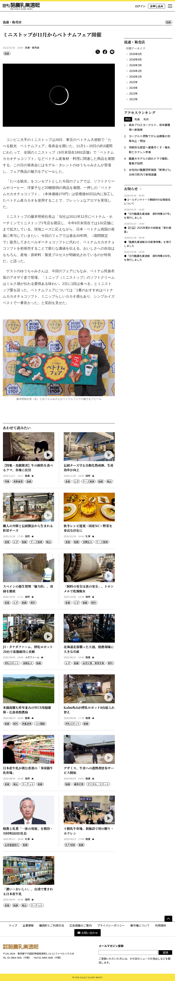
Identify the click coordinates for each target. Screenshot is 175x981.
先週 (137, 119)
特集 (7, 481)
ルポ (76, 481)
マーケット (28, 784)
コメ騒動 (40, 723)
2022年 (133, 99)
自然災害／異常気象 (93, 663)
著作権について (140, 925)
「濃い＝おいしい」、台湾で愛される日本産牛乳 (28, 891)
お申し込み (156, 6)
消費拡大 (87, 542)
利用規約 (160, 925)
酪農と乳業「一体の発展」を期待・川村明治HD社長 (28, 831)
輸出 (109, 481)
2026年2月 (135, 71)
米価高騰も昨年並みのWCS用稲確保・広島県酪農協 (27, 710)
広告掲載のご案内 (81, 925)
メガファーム (34, 657)
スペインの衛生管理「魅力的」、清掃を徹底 (28, 588)
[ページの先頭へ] (168, 919)
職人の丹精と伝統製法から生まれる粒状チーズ (28, 528)
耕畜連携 (26, 723)
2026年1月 (135, 76)
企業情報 (28, 925)
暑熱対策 (79, 784)
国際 (90, 475)
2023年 (133, 93)
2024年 (133, 88)
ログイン (140, 6)
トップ (13, 925)
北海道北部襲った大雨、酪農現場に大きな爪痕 (89, 649)
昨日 (128, 119)
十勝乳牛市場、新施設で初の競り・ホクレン (89, 831)
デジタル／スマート (98, 784)
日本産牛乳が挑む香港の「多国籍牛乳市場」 (28, 770)
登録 (165, 952)
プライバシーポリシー (111, 925)
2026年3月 (135, 65)
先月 (146, 119)
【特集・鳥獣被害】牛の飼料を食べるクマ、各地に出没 (28, 467)
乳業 (90, 536)
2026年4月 (135, 59)
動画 (168, 22)
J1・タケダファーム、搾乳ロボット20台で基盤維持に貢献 (28, 649)
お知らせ (131, 188)
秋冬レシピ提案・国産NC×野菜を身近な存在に (88, 528)
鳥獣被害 (18, 481)
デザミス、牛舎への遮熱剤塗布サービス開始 (89, 770)
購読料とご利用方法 (51, 925)
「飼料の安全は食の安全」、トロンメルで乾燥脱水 (89, 588)
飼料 (33, 602)
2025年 (133, 82)
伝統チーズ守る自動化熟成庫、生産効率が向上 (89, 467)
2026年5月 (135, 54)
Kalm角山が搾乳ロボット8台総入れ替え (89, 710)
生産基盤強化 (12, 845)
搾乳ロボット (12, 663)
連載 (67, 481)
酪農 (29, 475)
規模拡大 (27, 663)
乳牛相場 (70, 845)
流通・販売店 (32, 47)
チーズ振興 (88, 481)
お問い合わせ (87, 933)
